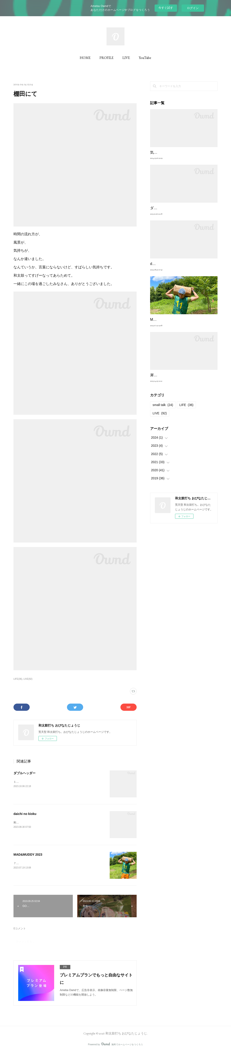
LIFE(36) (17, 679)
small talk (163, 405)
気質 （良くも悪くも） (170, 152)
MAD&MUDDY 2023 (27, 854)
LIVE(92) (28, 679)
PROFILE (106, 57)
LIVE (126, 57)
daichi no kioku (24, 814)
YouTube (145, 57)
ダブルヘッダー (24, 773)
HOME (85, 57)
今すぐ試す (165, 7)
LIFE (186, 405)
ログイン (193, 8)
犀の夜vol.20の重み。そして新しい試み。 (183, 375)
